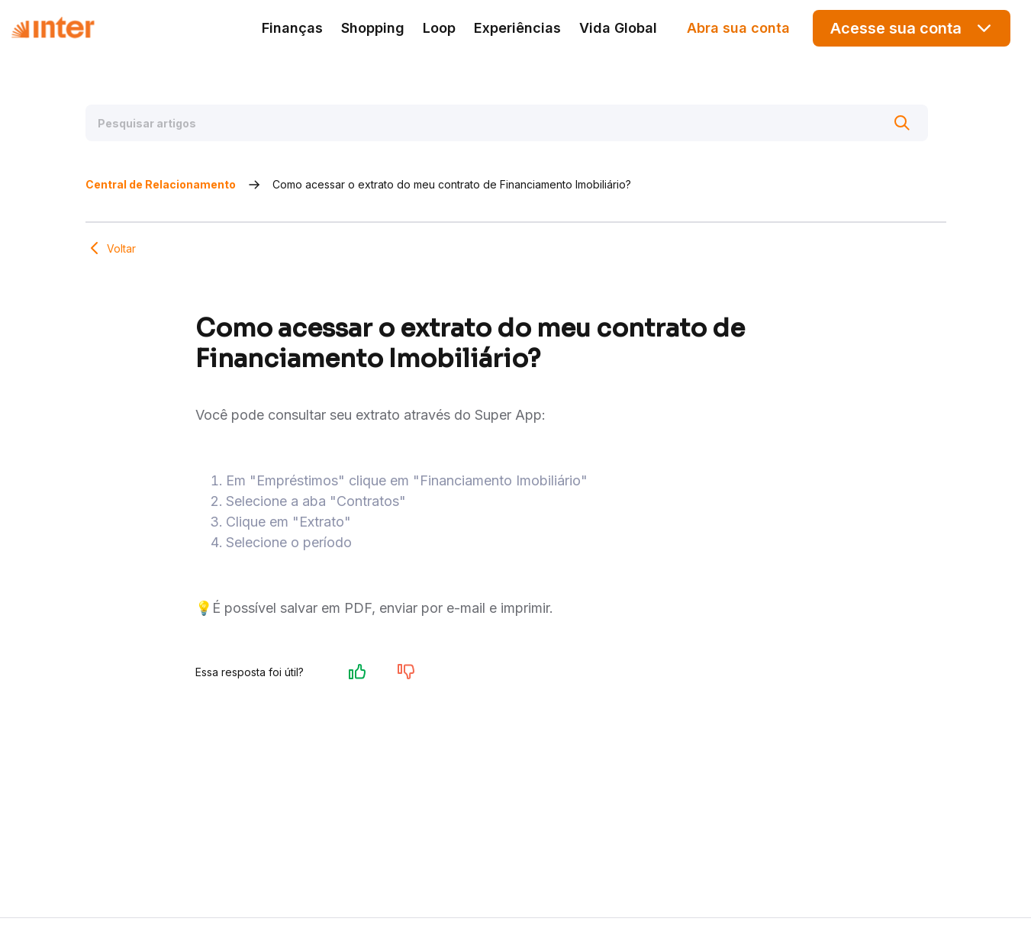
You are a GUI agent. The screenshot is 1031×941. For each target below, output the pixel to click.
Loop (439, 28)
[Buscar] (902, 123)
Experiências (517, 28)
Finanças (292, 28)
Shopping (372, 28)
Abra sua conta (738, 28)
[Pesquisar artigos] (506, 123)
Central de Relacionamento (160, 184)
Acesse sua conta (912, 27)
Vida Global (618, 28)
